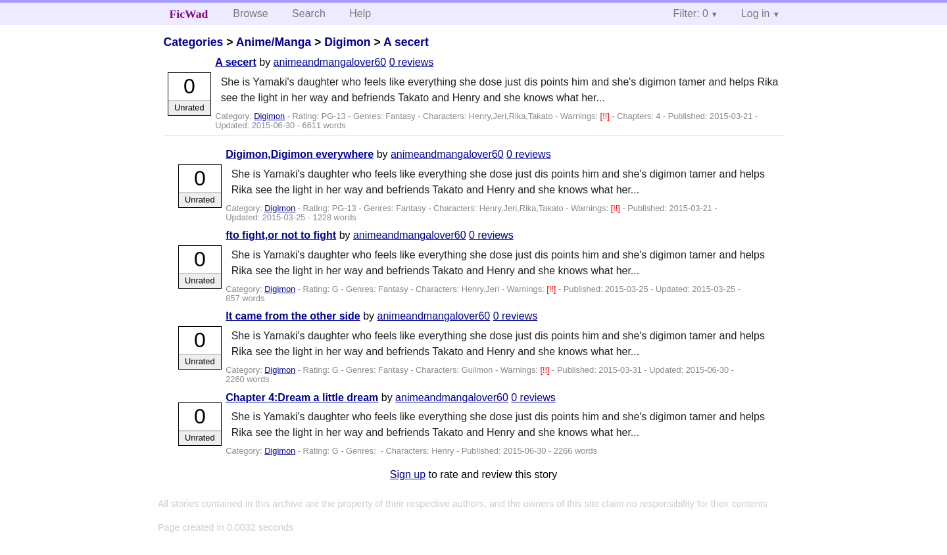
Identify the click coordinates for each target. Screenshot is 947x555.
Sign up (407, 474)
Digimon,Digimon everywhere (300, 154)
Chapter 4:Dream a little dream (302, 397)
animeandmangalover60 (330, 62)
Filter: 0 (690, 13)
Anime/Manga (273, 42)
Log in (755, 13)
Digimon (347, 42)
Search (309, 13)
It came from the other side (293, 316)
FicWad (189, 13)
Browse (250, 13)
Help (360, 13)
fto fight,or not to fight (281, 235)
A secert (406, 42)
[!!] (606, 116)
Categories (193, 42)
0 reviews (411, 62)
